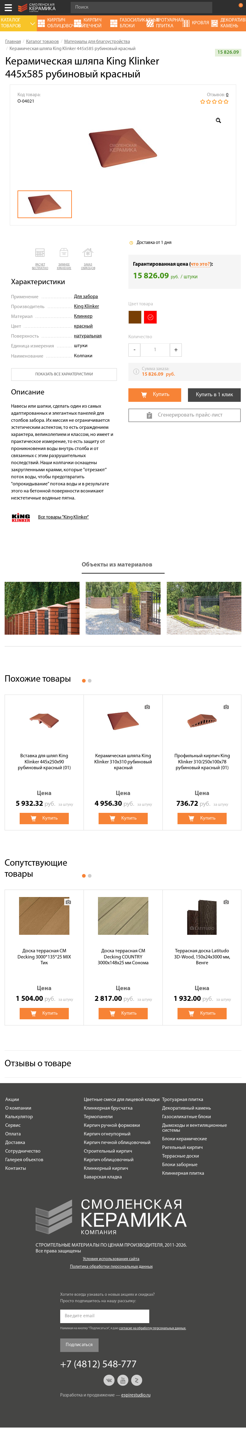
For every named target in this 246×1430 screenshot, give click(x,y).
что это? (200, 264)
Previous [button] (15, 608)
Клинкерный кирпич (106, 1168)
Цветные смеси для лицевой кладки (122, 1099)
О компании (18, 1108)
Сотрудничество (23, 1151)
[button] (40, 259)
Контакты (15, 1168)
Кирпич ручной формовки (112, 1125)
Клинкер (83, 316)
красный (83, 326)
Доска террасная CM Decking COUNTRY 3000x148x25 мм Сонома (123, 957)
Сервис (13, 1125)
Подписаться (79, 1345)
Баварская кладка (103, 1177)
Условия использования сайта (111, 1259)
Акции (12, 1099)
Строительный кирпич (108, 1151)
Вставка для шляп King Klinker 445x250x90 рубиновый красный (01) (44, 762)
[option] (123, 148)
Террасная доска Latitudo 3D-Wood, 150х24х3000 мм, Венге (202, 957)
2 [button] (90, 681)
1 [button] (84, 681)
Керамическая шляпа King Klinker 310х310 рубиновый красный (123, 762)
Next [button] (231, 608)
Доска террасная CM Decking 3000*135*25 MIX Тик (44, 957)
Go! (204, 8)
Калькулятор (19, 1117)
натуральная (88, 336)
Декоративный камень (186, 1108)
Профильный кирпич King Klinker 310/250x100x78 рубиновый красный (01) (202, 762)
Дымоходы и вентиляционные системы (194, 1128)
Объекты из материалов (117, 565)
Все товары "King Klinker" (63, 517)
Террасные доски (180, 1156)
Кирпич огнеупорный (107, 1134)
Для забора (86, 296)
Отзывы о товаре (38, 1064)
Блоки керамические (184, 1139)
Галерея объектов (24, 1160)
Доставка (15, 1142)
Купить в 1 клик (214, 395)
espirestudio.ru (135, 1395)
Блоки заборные (179, 1164)
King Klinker (86, 306)
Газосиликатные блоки (186, 1117)
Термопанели (98, 1117)
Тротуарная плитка (182, 1099)
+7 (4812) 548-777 (225, 7)
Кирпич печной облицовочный (117, 1142)
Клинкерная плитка (183, 1173)
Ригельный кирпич (182, 1147)
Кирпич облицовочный (109, 1160)
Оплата (13, 1134)
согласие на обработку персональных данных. (152, 1328)
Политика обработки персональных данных (111, 1266)
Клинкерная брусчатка (108, 1108)
